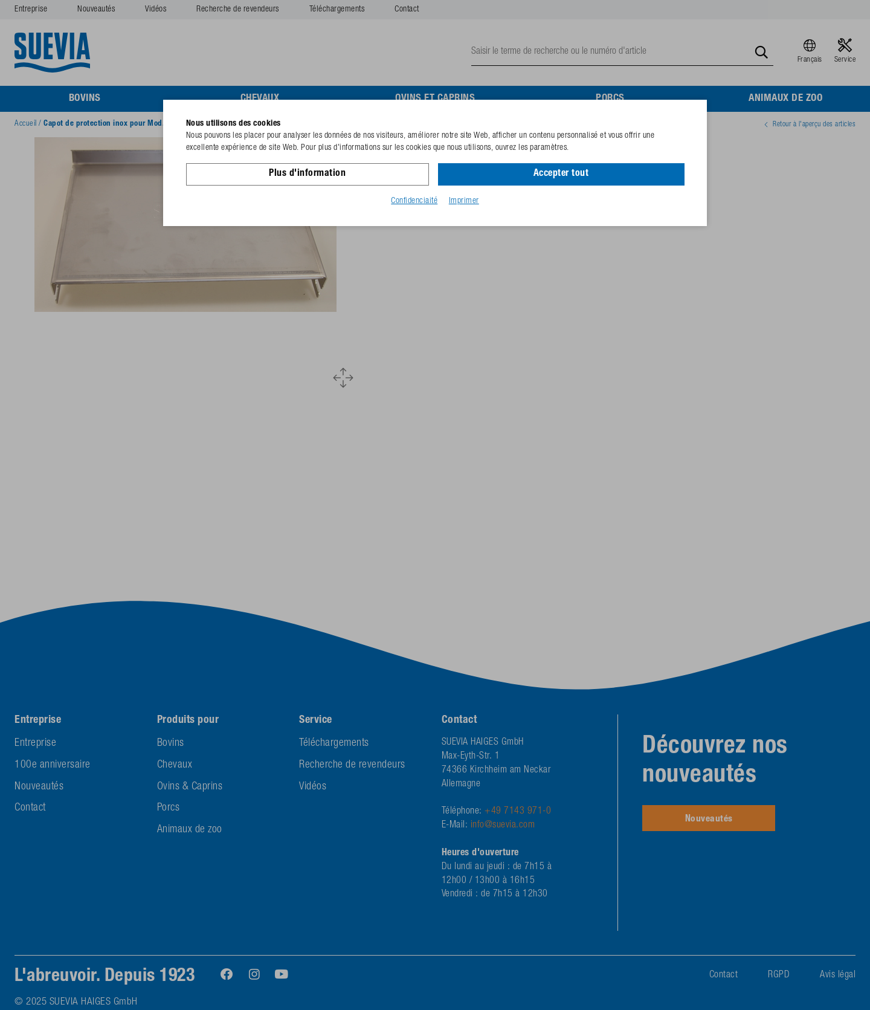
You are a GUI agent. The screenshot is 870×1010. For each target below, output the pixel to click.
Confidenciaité (414, 201)
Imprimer (464, 201)
